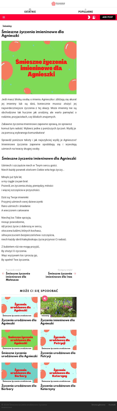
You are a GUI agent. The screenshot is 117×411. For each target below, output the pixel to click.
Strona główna (98, 405)
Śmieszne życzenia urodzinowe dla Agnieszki (19, 355)
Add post (108, 18)
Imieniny (45, 316)
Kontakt (112, 405)
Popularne (85, 10)
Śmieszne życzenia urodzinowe (17, 316)
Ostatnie (30, 10)
